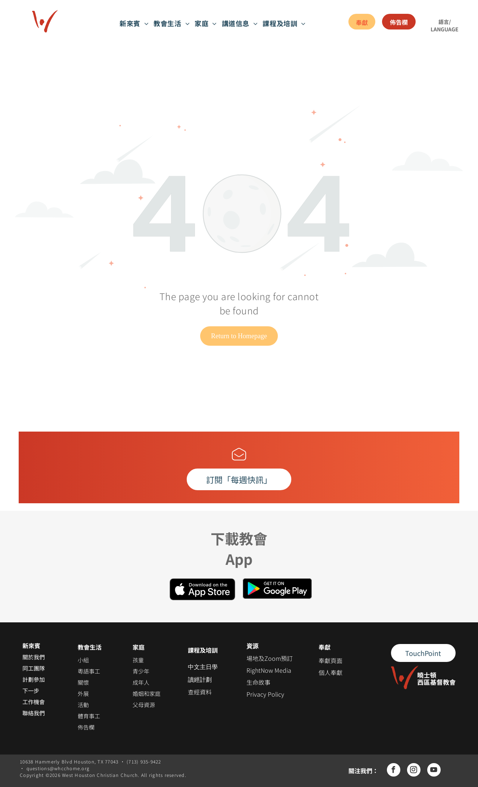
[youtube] (434, 770)
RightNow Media (268, 670)
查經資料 (200, 691)
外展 (83, 693)
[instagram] (413, 770)
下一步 (30, 690)
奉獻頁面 (330, 660)
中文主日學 (203, 667)
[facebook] (393, 770)
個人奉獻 (330, 672)
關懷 (83, 682)
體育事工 (89, 716)
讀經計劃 (200, 679)
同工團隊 (33, 668)
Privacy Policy (265, 694)
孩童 (138, 660)
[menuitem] (135, 23)
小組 (83, 660)
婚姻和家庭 (147, 693)
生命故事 (258, 682)
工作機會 (33, 702)
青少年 (141, 671)
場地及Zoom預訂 (269, 658)
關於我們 (33, 657)
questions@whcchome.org (58, 768)
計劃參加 (33, 679)
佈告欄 (86, 727)
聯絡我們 (33, 713)
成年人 (141, 682)
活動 (83, 705)
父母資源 (144, 705)
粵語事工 (89, 671)
